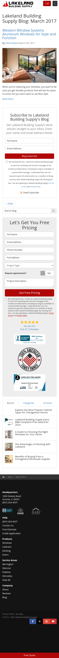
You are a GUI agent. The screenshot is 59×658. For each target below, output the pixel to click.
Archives (47, 402)
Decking (6, 550)
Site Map (19, 614)
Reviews (6, 593)
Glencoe (6, 568)
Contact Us (8, 525)
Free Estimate (9, 529)
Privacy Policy (35, 186)
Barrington (7, 564)
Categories (28, 402)
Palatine (6, 572)
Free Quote (29, 655)
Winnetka (7, 575)
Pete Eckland (12, 43)
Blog (4, 597)
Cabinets (6, 546)
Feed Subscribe (29, 192)
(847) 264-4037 (9, 521)
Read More (8, 98)
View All (6, 579)
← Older (9, 203)
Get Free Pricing (29, 293)
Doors (5, 554)
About (5, 589)
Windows (7, 542)
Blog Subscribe (29, 156)
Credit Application (11, 533)
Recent (10, 402)
